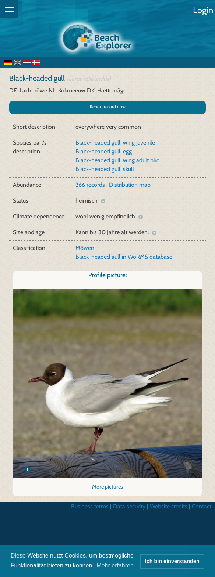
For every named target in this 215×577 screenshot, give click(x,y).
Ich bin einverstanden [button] (172, 561)
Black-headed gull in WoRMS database (123, 256)
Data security (129, 506)
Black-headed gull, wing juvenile (115, 142)
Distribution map (130, 184)
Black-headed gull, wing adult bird (117, 160)
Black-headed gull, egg (103, 151)
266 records (90, 184)
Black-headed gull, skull (104, 169)
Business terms (90, 506)
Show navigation (9, 9)
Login (203, 10)
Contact (201, 506)
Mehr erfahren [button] (115, 565)
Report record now (108, 106)
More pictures (107, 486)
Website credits (168, 506)
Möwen (84, 247)
